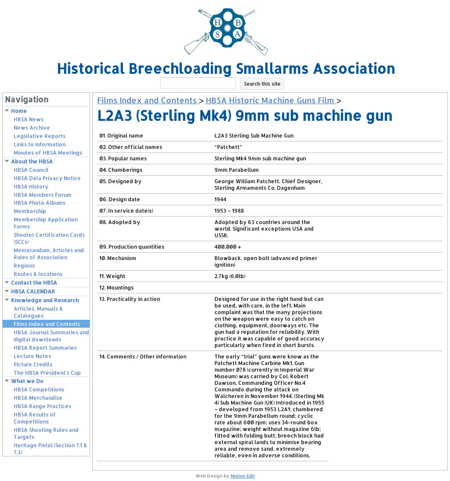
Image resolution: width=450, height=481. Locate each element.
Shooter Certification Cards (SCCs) (49, 238)
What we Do (27, 381)
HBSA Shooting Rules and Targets (46, 433)
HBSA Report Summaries (45, 347)
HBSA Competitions (39, 389)
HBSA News (29, 119)
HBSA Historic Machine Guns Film (271, 100)
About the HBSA (32, 161)
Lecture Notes (32, 356)
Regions (24, 265)
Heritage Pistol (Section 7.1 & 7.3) (50, 449)
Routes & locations (38, 274)
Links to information (39, 144)
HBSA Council (31, 169)
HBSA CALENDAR (33, 291)
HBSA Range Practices (42, 406)
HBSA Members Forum (43, 195)
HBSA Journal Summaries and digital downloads (51, 336)
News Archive (32, 127)
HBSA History (31, 186)
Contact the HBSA (34, 282)
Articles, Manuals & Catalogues (38, 312)
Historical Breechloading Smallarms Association (226, 68)
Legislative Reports (39, 136)
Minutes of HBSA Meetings (48, 152)
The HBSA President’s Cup (47, 372)
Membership (30, 211)
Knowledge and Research (45, 300)
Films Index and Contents (47, 324)
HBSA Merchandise (38, 397)
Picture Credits (33, 364)
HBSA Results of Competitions (35, 418)
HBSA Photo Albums (39, 202)
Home (19, 111)
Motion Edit (243, 475)
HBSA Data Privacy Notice (47, 178)
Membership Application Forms (46, 223)
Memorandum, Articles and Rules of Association (49, 253)
